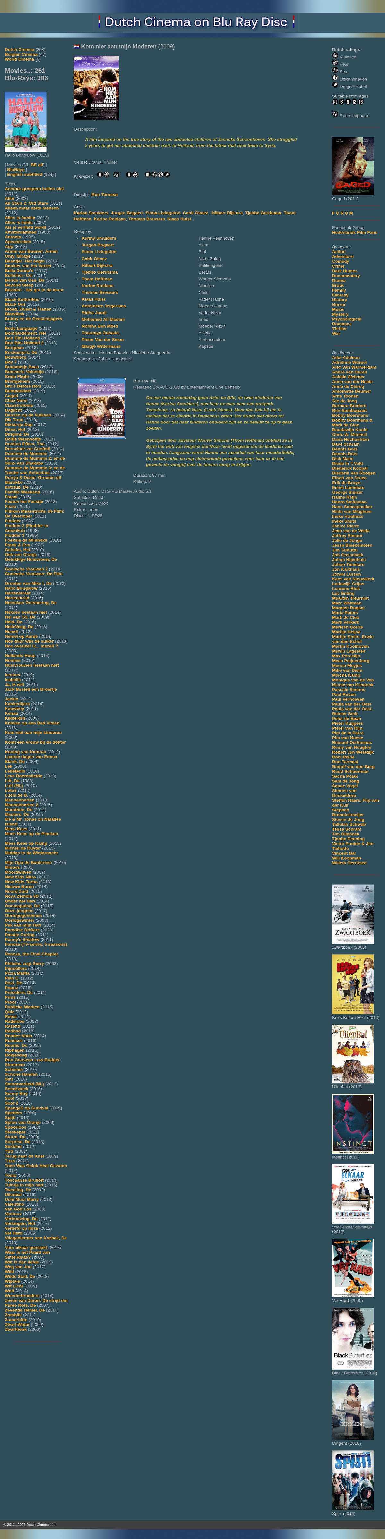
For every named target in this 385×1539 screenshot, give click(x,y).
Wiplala (12, 1281)
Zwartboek (16, 1329)
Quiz (9, 1011)
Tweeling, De (18, 1189)
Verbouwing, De (21, 1218)
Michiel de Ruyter (23, 848)
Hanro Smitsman (349, 502)
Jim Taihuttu (345, 550)
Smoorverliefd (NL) (24, 1084)
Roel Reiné (343, 757)
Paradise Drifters (22, 930)
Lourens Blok (346, 588)
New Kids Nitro (20, 877)
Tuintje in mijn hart (24, 1185)
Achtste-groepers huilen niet (34, 188)
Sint (9, 1079)
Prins (10, 997)
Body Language (21, 328)
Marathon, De (18, 809)
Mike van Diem (347, 670)
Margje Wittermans (101, 346)
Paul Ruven (344, 694)
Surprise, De (17, 1141)
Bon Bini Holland (22, 338)
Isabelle (13, 679)
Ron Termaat (345, 761)
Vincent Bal (344, 853)
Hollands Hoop (20, 655)
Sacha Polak (345, 776)
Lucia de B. (16, 795)
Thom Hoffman (96, 279)
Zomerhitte (16, 1319)
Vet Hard (13, 1233)
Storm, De (15, 1136)
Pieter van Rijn (347, 728)
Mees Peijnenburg (350, 660)
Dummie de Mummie (26, 453)
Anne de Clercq (348, 386)
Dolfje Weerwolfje (23, 439)
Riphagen (15, 1050)
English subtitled (24, 174)
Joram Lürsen (346, 574)
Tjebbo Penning (348, 838)
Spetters (13, 1112)
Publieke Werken (22, 1007)
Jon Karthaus (346, 569)
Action (339, 251)
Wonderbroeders (22, 1295)
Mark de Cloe (345, 617)
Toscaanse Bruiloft (24, 1180)
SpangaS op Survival (26, 1108)
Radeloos (14, 1021)
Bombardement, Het (25, 333)
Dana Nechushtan (350, 439)
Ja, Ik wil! (14, 684)
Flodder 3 (14, 535)
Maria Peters (345, 612)
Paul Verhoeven (348, 699)
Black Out (15, 304)
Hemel (11, 631)
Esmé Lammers (348, 487)
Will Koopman (346, 858)
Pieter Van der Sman (102, 339)
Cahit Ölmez (196, 212)
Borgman (14, 347)
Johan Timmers (348, 564)
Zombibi (13, 1314)
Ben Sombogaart (349, 410)
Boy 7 (11, 362)
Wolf (9, 1290)
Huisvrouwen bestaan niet (32, 665)
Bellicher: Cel (19, 275)
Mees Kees (16, 828)
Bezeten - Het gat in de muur (34, 289)
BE (34, 164)
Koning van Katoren (25, 751)
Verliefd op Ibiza (21, 1228)
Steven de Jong (348, 819)
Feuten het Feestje (24, 501)
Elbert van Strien (349, 477)
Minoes (12, 867)
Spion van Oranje (23, 1122)
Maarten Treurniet (350, 598)
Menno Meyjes (347, 665)
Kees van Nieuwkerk (353, 579)
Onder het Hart (20, 901)
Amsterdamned (21, 232)
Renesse (14, 1040)
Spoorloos (15, 1127)
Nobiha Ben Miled (99, 326)
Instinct (12, 674)
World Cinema (19, 59)
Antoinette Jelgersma (103, 306)
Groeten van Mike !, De (28, 583)
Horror (339, 304)
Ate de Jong (344, 400)
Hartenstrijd (17, 597)
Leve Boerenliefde (23, 776)
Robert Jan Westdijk (353, 752)
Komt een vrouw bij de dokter (35, 742)
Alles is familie (20, 217)
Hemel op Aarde (21, 636)
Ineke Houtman (347, 516)
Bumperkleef (18, 391)
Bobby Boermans (350, 415)
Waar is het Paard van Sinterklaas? (27, 1255)
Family (339, 290)
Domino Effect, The (25, 443)
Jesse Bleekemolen (352, 545)
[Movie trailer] (170, 118)
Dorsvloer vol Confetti (27, 448)
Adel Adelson (346, 357)
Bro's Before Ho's (23, 386)
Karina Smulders (91, 212)
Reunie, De (16, 1045)
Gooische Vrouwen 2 (26, 569)
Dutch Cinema (19, 49)
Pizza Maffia (17, 973)
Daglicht (13, 410)
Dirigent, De (17, 434)
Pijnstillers (16, 968)
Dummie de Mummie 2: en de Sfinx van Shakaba (35, 461)
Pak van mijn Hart (23, 925)
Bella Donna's (19, 270)
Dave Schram (346, 444)
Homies (13, 660)
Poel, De (13, 982)
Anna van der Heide (352, 381)
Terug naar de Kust (24, 1156)
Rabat (11, 1016)
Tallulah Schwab (349, 824)
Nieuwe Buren (19, 886)
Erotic (338, 285)
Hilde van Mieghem (352, 511)
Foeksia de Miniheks (26, 540)
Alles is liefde (19, 222)
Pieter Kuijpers (347, 723)
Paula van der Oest (351, 704)
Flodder (13, 520)
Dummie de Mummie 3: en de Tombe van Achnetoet (35, 470)
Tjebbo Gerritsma (263, 212)
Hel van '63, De (20, 617)
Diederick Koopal (350, 468)
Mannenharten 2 (21, 804)
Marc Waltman (347, 603)
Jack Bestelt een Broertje (31, 689)
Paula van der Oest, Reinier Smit (352, 711)
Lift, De (12, 780)
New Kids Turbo (21, 881)
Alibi (9, 198)
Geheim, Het (17, 549)
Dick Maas (343, 458)
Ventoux (13, 1213)
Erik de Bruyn (346, 482)
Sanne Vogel (345, 785)
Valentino (14, 1204)
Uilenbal (13, 1194)
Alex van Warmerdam (354, 367)
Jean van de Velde (351, 530)
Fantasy (340, 295)
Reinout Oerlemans (352, 742)
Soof (9, 1098)
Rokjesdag (16, 1055)
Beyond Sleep (19, 285)
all (40, 164)
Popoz (11, 987)
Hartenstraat (17, 593)
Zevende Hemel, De (25, 1310)
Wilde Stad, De (20, 1276)
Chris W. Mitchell (349, 434)
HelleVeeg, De (19, 626)
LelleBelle (15, 771)
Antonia (13, 237)
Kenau (11, 713)
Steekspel (15, 1132)
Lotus (11, 790)
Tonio (10, 1175)
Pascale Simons (348, 689)
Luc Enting (343, 593)
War (336, 333)
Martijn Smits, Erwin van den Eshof (353, 639)
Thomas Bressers (146, 219)
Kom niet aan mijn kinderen (33, 732)
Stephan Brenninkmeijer (348, 812)
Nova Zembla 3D (22, 896)
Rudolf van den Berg (353, 766)
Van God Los (18, 1209)
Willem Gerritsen (349, 862)
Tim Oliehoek (345, 834)
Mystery (340, 314)
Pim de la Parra (348, 733)
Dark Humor (344, 271)
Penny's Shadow (22, 939)
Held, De (13, 622)
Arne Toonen (345, 396)
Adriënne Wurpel (349, 362)
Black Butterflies (22, 299)
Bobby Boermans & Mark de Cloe (352, 422)
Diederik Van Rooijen (353, 473)
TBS (9, 1151)
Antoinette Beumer (351, 391)
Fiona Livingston (163, 212)
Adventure (343, 256)
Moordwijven (18, 872)
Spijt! (10, 1117)
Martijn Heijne (346, 631)
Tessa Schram (346, 829)
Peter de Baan (346, 718)
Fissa (10, 506)
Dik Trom (14, 419)
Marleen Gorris (347, 627)
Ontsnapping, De (22, 905)
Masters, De (17, 814)
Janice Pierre (345, 526)
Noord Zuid (16, 891)
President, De (19, 992)
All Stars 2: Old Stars (26, 203)
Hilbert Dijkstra (227, 212)
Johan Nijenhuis (349, 559)
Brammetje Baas (22, 366)
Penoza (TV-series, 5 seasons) (36, 944)
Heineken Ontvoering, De (31, 602)
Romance (342, 323)
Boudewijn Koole (349, 429)
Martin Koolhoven (350, 646)
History (339, 299)
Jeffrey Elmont (347, 535)
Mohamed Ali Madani (103, 319)
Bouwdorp (15, 357)
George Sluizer (347, 492)
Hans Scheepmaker (352, 506)
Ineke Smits (344, 521)
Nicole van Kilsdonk (352, 684)
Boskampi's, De (21, 352)
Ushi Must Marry (22, 1199)
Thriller (339, 328)
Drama (339, 280)
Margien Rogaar (348, 607)
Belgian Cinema (21, 54)
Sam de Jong (345, 781)
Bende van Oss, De (24, 280)
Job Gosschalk (347, 554)
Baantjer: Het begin (25, 261)
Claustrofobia (19, 405)
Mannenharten (20, 800)
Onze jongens (19, 910)
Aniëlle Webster (348, 376)
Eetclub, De (17, 487)
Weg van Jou (18, 1266)
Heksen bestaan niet (26, 612)
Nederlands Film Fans (354, 232)
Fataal (11, 496)
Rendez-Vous (18, 1035)
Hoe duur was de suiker (29, 641)
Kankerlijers (17, 703)
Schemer (14, 1069)
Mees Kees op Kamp (26, 843)
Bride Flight (17, 376)
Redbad (13, 1031)
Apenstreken (18, 241)
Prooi (10, 1002)
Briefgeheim (17, 381)
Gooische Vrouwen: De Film (34, 573)
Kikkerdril (15, 718)
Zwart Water (17, 1324)
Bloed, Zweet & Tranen (28, 309)
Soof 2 (11, 1103)
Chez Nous (16, 400)
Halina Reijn (344, 497)
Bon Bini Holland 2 (24, 342)
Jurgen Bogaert (127, 212)
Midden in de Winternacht (31, 853)
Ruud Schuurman (350, 771)
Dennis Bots (344, 449)
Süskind (13, 1146)
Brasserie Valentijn (24, 371)
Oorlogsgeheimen (23, 915)
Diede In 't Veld (347, 463)
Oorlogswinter (19, 920)
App (9, 246)
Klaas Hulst (179, 219)
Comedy (340, 261)
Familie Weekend (22, 492)
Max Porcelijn (346, 656)
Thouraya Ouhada (100, 332)
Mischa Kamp (346, 675)
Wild (9, 1271)
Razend (12, 1026)
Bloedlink (14, 314)
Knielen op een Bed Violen (32, 723)
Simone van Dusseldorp (344, 793)
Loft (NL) (14, 785)
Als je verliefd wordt (25, 227)
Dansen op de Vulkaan (28, 415)
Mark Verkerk (345, 622)
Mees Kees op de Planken (31, 833)
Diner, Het (15, 429)
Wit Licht (14, 1286)
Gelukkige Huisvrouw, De (31, 559)
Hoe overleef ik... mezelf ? (31, 646)
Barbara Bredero (349, 405)
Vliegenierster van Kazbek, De (36, 1237)
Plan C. (12, 978)
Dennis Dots (344, 453)
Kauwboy (14, 708)
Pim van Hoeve (347, 737)
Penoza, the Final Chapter (31, 954)
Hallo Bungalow (21, 588)
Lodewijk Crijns (348, 583)
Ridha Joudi (94, 312)
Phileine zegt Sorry (24, 963)
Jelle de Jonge (347, 540)
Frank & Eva (17, 545)
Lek (8, 766)
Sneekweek (16, 1088)
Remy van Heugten (351, 747)
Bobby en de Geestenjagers (33, 318)
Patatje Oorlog (20, 934)
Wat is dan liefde (22, 1262)
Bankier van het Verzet (28, 265)
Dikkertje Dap (19, 424)
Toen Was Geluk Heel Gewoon (36, 1165)
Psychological (346, 319)
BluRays (15, 169)
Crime (338, 266)
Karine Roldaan (110, 219)
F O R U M (342, 213)
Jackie (11, 699)
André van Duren (349, 372)
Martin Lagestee (348, 651)
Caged (11, 395)
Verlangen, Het (20, 1223)
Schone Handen (21, 1074)
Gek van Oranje (21, 554)
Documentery (346, 275)
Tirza (10, 1161)
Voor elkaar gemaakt (26, 1247)
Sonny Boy (16, 1093)
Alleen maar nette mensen (32, 208)
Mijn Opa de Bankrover (28, 862)
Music (338, 309)
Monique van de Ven (353, 680)
